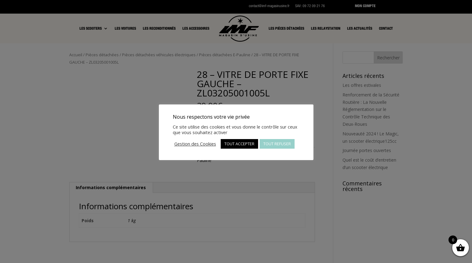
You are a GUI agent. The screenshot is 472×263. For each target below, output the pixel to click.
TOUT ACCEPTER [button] (239, 143)
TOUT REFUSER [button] (277, 143)
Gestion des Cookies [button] (195, 143)
